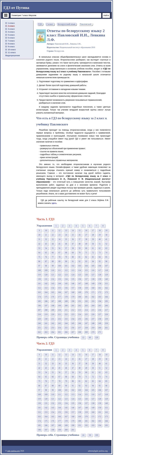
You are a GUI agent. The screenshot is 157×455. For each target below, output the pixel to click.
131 (46, 279)
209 (52, 310)
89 (59, 261)
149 (92, 284)
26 (79, 235)
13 (66, 230)
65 (46, 253)
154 (52, 288)
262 (39, 332)
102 (72, 266)
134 (66, 279)
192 (86, 301)
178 (66, 297)
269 (86, 332)
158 (79, 288)
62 (100, 248)
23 (59, 235)
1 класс (11, 23)
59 (79, 248)
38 (86, 239)
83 (93, 257)
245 (72, 323)
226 (92, 314)
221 (59, 314)
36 (73, 239)
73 (100, 253)
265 (59, 332)
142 (46, 284)
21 (46, 235)
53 (39, 248)
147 (79, 284)
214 (86, 310)
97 (39, 266)
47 (73, 244)
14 (73, 230)
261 (106, 328)
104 (86, 266)
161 (99, 288)
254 (59, 328)
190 (72, 301)
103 (79, 266)
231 (52, 319)
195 (106, 301)
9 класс (11, 46)
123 (66, 275)
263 (46, 332)
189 (66, 301)
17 (93, 230)
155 (59, 288)
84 (100, 257)
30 (106, 235)
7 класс (11, 41)
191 (79, 301)
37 (79, 239)
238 (99, 319)
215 (92, 310)
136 (79, 279)
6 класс (11, 38)
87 (46, 261)
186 (46, 301)
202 (79, 306)
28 (93, 235)
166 (59, 292)
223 (72, 314)
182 (92, 297)
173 (106, 292)
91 (73, 261)
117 (99, 270)
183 (99, 297)
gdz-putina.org (13, 451)
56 (59, 248)
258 (86, 328)
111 (59, 270)
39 (93, 239)
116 (93, 270)
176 (52, 297)
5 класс (11, 35)
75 (39, 257)
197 (46, 306)
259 (92, 328)
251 (39, 328)
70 (79, 253)
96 (106, 261)
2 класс (11, 26)
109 (46, 270)
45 (59, 244)
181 (86, 297)
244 (66, 323)
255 (66, 328)
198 (52, 306)
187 (52, 301)
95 (100, 261)
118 (106, 270)
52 (106, 244)
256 (72, 328)
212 (72, 310)
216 (99, 310)
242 (52, 323)
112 (66, 270)
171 (92, 292)
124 (72, 275)
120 (46, 275)
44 (53, 244)
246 (79, 323)
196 (39, 306)
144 (59, 284)
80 (73, 257)
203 (86, 306)
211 (66, 310)
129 (106, 275)
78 (59, 257)
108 (39, 270)
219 (46, 314)
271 (99, 332)
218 (39, 314)
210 (59, 310)
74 (106, 253)
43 (46, 244)
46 (66, 244)
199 (59, 306)
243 (59, 323)
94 (93, 261)
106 (99, 266)
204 (92, 306)
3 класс (11, 29)
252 (46, 328)
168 (72, 292)
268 (79, 332)
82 (86, 257)
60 (86, 248)
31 (39, 239)
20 (39, 235)
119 (39, 275)
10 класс (12, 49)
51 (100, 244)
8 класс (11, 44)
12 (59, 230)
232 (59, 319)
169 (79, 292)
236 (86, 319)
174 (39, 297)
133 (59, 279)
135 (72, 279)
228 (106, 314)
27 (86, 235)
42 (39, 244)
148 (86, 284)
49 (86, 244)
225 (86, 314)
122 (59, 275)
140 (106, 279)
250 (106, 323)
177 (59, 297)
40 (100, 239)
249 (99, 323)
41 (106, 239)
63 (106, 248)
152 (39, 288)
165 (52, 292)
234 (72, 319)
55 (53, 248)
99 (53, 266)
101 (66, 266)
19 (106, 230)
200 (66, 306)
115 (86, 270)
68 (66, 253)
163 (39, 292)
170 (86, 292)
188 (59, 301)
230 (46, 319)
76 (46, 257)
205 (99, 306)
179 (72, 297)
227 (99, 314)
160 (92, 288)
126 (86, 275)
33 (53, 239)
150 (99, 284)
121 (52, 275)
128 (99, 275)
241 (46, 323)
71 (86, 253)
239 (106, 319)
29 (100, 235)
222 (66, 314)
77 (53, 257)
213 (79, 310)
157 (72, 288)
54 (46, 248)
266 (66, 332)
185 (39, 301)
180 (79, 297)
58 (73, 248)
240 (39, 323)
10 (46, 230)
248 (92, 323)
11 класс (12, 52)
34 (59, 239)
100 (59, 266)
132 (52, 279)
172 (99, 292)
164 (46, 292)
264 (52, 332)
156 (66, 288)
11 (53, 230)
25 (73, 235)
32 (46, 239)
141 (39, 284)
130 (39, 279)
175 (46, 297)
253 (52, 328)
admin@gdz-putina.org (98, 451)
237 (92, 319)
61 (93, 248)
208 (46, 310)
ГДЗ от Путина (16, 7)
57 (66, 248)
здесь (54, 203)
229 (39, 319)
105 (92, 266)
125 (79, 275)
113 (72, 270)
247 (86, 323)
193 (92, 301)
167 (66, 292)
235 (79, 319)
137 (86, 279)
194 (99, 301)
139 (99, 279)
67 (59, 253)
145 (66, 284)
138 (92, 279)
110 (52, 270)
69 (73, 253)
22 (53, 235)
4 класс (11, 32)
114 (79, 270)
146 (72, 284)
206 (106, 306)
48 (79, 244)
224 (79, 314)
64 (39, 253)
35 (66, 239)
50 (93, 244)
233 (66, 319)
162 (106, 288)
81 (79, 257)
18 (100, 230)
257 (79, 328)
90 (66, 261)
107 (106, 266)
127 (92, 275)
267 (72, 332)
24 (66, 235)
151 (106, 284)
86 (39, 261)
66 (53, 253)
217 (106, 310)
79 (66, 257)
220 (52, 314)
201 (72, 306)
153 (46, 288)
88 (53, 261)
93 (86, 261)
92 (79, 261)
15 (79, 230)
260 (99, 328)
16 (86, 230)
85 (106, 257)
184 (106, 297)
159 (86, 288)
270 (92, 332)
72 (93, 253)
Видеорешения (12, 55)
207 (39, 310)
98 (46, 266)
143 (52, 284)
